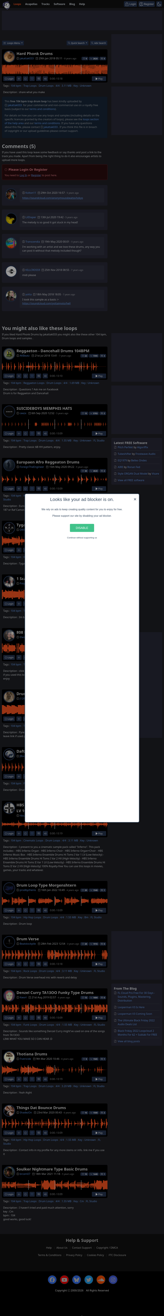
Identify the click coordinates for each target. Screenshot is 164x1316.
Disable (82, 528)
